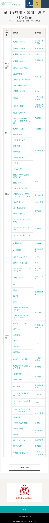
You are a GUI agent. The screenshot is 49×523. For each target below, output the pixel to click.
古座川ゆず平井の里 (39, 326)
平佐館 (37, 423)
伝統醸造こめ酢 (19, 140)
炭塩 (15, 302)
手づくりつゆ (18, 429)
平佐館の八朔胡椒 (20, 423)
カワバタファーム (39, 270)
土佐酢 (15, 163)
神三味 (15, 341)
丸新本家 (38, 77)
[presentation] (4, 492)
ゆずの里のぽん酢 (20, 323)
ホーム (11, 21)
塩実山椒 (16, 352)
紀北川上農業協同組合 (39, 106)
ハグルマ (38, 394)
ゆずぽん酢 (17, 446)
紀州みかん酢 (18, 129)
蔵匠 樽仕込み (19, 214)
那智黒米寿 (17, 134)
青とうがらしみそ (20, 257)
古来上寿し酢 (18, 157)
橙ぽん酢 (16, 386)
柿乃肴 (37, 257)
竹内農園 (38, 377)
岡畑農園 (38, 243)
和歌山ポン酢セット (21, 453)
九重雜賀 (38, 118)
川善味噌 (38, 54)
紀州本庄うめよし (39, 98)
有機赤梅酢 (17, 374)
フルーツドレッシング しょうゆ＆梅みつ (22, 410)
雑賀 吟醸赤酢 (19, 113)
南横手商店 (39, 440)
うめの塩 (16, 417)
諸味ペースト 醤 (20, 263)
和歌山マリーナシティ (39, 453)
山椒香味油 (17, 250)
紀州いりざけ (18, 278)
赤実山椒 (16, 346)
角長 (36, 182)
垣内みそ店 (39, 49)
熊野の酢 (16, 146)
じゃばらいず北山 (39, 359)
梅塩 (15, 284)
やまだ (37, 91)
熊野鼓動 (38, 312)
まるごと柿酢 (18, 106)
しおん (37, 344)
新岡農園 (38, 367)
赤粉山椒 (16, 335)
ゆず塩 (15, 296)
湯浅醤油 (38, 211)
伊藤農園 (38, 228)
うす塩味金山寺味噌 (21, 85)
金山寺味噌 (17, 74)
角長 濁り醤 (18, 183)
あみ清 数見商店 (39, 42)
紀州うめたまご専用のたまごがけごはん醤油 (21, 195)
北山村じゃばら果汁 (21, 359)
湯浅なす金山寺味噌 (21, 68)
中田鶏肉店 (39, 195)
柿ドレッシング (19, 440)
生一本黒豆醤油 (19, 208)
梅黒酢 (15, 98)
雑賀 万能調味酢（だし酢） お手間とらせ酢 (21, 121)
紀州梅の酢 (17, 243)
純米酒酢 (16, 152)
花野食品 (38, 129)
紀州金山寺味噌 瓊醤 (21, 54)
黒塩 (15, 290)
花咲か (37, 402)
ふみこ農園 (39, 202)
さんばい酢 (17, 169)
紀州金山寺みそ (19, 49)
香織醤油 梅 (18, 202)
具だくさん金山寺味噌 (21, 80)
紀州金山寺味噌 (19, 42)
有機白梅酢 (17, 380)
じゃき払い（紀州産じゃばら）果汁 (21, 316)
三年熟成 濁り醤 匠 (21, 188)
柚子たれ (16, 329)
